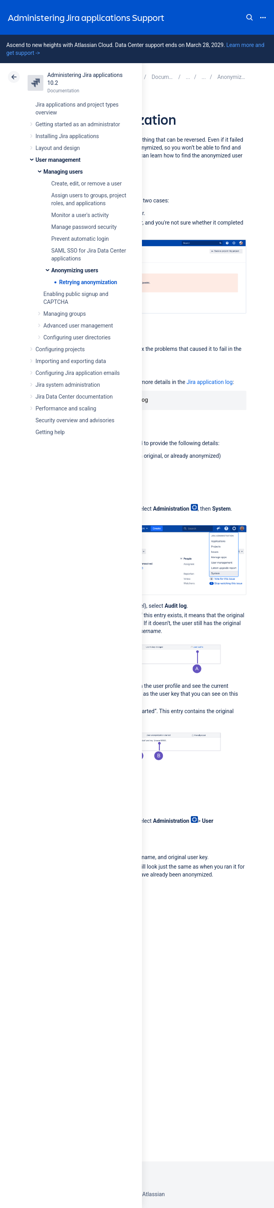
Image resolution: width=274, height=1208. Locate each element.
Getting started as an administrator (77, 124)
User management (57, 160)
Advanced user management (78, 325)
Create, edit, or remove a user (86, 183)
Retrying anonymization (88, 282)
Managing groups (64, 314)
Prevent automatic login (80, 239)
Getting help (50, 432)
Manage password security (84, 227)
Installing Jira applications (67, 136)
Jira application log (209, 382)
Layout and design (57, 148)
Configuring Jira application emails (77, 373)
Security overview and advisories (74, 420)
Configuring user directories (76, 337)
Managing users (63, 172)
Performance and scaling (65, 408)
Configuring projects (60, 349)
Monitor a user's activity (79, 215)
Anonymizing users (74, 270)
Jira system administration (67, 385)
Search (249, 17)
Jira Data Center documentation (74, 396)
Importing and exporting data (70, 361)
